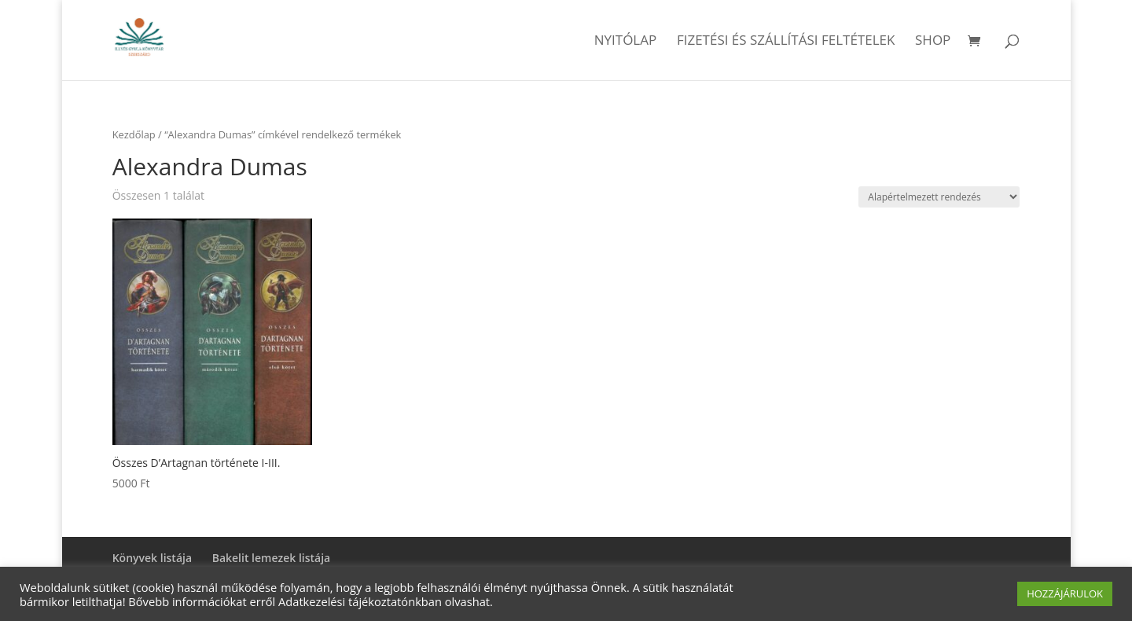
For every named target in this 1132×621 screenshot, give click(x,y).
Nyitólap (625, 42)
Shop (932, 42)
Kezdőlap (134, 134)
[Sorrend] (939, 197)
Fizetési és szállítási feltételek (786, 42)
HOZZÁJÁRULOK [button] (1065, 593)
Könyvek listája (152, 557)
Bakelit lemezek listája (271, 557)
